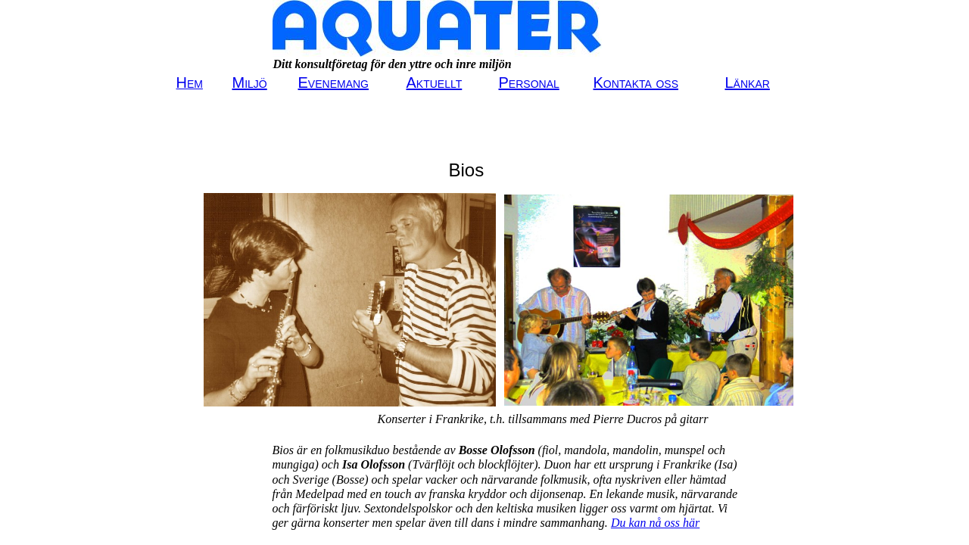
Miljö (249, 82)
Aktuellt (435, 82)
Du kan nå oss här (655, 522)
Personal (529, 82)
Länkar (747, 82)
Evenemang (333, 82)
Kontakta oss (636, 82)
